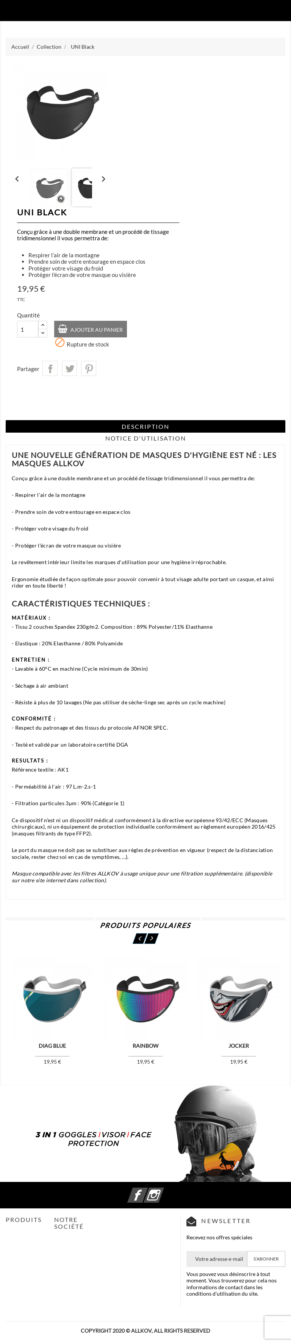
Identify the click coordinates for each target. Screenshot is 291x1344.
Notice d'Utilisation (145, 438)
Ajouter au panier (96, 329)
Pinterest (88, 368)
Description (145, 426)
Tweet (69, 368)
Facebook (147, 1191)
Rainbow (145, 1045)
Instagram (163, 1191)
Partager (50, 368)
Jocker (238, 1045)
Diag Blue (52, 1045)
